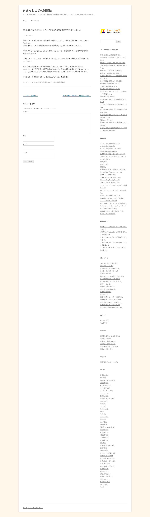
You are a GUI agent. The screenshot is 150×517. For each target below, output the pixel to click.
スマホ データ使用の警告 (108, 175)
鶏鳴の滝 (103, 167)
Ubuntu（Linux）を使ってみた (110, 182)
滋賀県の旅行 (104, 430)
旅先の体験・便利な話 (107, 466)
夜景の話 (103, 414)
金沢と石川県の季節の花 (107, 289)
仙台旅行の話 (104, 440)
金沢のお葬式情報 (105, 292)
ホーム (25, 21)
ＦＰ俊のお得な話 (36, 82)
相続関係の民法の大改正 (107, 97)
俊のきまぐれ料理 (105, 339)
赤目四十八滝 (104, 164)
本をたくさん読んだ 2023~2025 (110, 149)
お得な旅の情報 (105, 464)
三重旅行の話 (104, 383)
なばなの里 (103, 162)
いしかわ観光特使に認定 (107, 146)
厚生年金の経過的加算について (110, 84)
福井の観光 (103, 422)
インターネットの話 (106, 391)
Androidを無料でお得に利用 (109, 263)
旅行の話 (103, 443)
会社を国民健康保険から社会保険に (111, 81)
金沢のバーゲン (105, 479)
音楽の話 (103, 419)
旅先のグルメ (104, 471)
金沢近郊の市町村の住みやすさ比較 (111, 307)
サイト (25, 152)
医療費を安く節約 (105, 274)
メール (25, 144)
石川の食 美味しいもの (107, 341)
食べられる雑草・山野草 (107, 380)
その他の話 (103, 484)
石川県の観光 (104, 375)
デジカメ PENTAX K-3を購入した (110, 195)
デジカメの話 (104, 396)
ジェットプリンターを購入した (110, 143)
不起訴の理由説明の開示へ (108, 151)
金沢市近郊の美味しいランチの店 (110, 300)
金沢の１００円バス (106, 477)
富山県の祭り (104, 451)
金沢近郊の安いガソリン (107, 458)
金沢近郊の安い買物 (106, 456)
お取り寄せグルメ (105, 474)
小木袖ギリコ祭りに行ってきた (110, 248)
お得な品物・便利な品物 (107, 461)
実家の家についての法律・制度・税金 (112, 276)
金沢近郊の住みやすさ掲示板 (109, 362)
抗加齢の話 (103, 401)
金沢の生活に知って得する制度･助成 (111, 297)
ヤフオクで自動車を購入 (107, 453)
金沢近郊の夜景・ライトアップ (110, 305)
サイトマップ (35, 21)
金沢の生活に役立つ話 (107, 398)
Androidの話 (104, 409)
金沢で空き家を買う (106, 349)
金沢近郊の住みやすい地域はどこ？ (111, 302)
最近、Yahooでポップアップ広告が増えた (113, 203)
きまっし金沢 (104, 320)
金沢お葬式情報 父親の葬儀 (109, 346)
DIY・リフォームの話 (106, 266)
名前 (24, 136)
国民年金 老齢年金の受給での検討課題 (112, 63)
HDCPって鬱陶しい (30, 96)
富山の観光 (103, 424)
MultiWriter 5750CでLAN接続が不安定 (77, 96)
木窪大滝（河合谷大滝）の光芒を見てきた (113, 227)
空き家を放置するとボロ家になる (110, 281)
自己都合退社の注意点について (110, 89)
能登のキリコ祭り (105, 284)
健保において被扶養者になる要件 (110, 71)
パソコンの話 (104, 393)
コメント (26, 112)
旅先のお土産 (104, 469)
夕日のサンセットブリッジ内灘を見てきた (113, 237)
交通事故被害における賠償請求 (110, 336)
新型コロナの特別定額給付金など (110, 73)
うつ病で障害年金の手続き (108, 86)
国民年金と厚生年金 (106, 120)
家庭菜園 (103, 378)
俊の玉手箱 (103, 323)
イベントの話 (104, 417)
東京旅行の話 (104, 432)
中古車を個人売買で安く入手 (109, 271)
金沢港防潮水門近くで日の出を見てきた (112, 154)
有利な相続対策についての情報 (110, 279)
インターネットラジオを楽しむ (110, 268)
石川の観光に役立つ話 (107, 445)
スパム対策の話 (105, 482)
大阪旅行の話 (104, 435)
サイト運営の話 (105, 388)
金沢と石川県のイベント (107, 287)
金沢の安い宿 (104, 294)
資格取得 (103, 404)
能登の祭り (103, 448)
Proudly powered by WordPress (33, 508)
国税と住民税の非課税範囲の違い (110, 55)
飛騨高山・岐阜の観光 (107, 427)
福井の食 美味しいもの (107, 344)
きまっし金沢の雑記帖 (37, 10)
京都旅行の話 (104, 437)
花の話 (102, 411)
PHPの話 (102, 406)
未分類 (102, 487)
